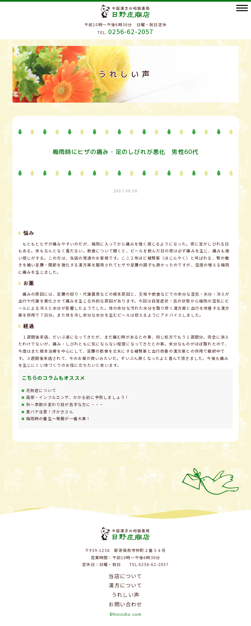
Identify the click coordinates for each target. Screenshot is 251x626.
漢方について (125, 585)
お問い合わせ (125, 604)
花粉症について (41, 390)
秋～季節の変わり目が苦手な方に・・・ (65, 404)
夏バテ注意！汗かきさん (50, 411)
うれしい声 (125, 594)
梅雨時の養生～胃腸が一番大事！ (58, 418)
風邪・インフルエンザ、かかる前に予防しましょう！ (77, 397)
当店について (125, 576)
